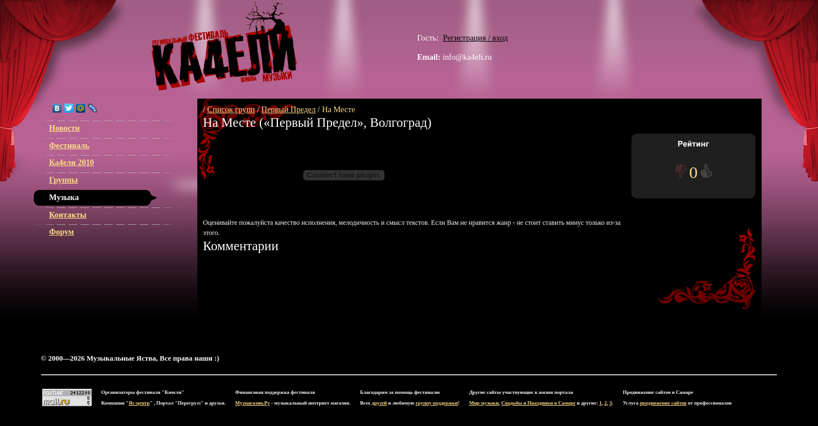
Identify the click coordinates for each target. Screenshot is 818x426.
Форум (61, 231)
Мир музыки (484, 403)
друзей (379, 403)
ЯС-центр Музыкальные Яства (224, 46)
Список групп (231, 109)
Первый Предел (289, 109)
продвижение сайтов (663, 403)
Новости (64, 127)
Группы (63, 179)
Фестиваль (69, 145)
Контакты (67, 214)
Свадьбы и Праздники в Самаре (538, 403)
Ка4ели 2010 (71, 162)
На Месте (338, 109)
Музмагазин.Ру (252, 403)
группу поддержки (436, 403)
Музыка (64, 197)
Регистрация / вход (475, 37)
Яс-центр (139, 403)
